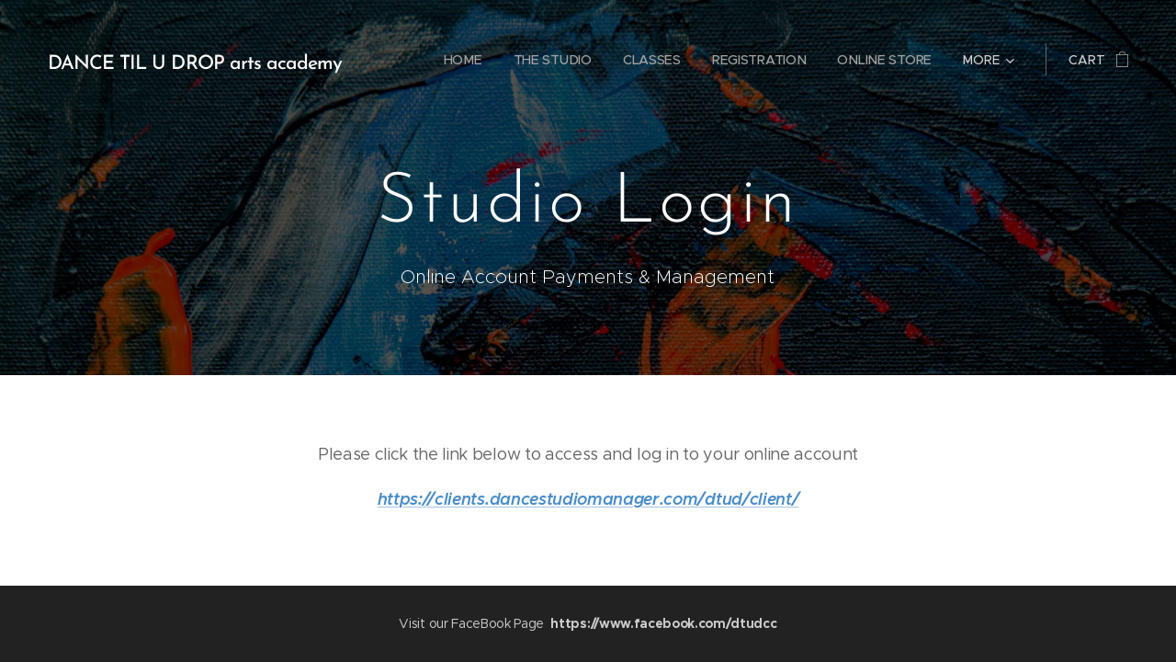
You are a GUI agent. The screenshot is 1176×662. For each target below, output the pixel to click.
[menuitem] (461, 60)
